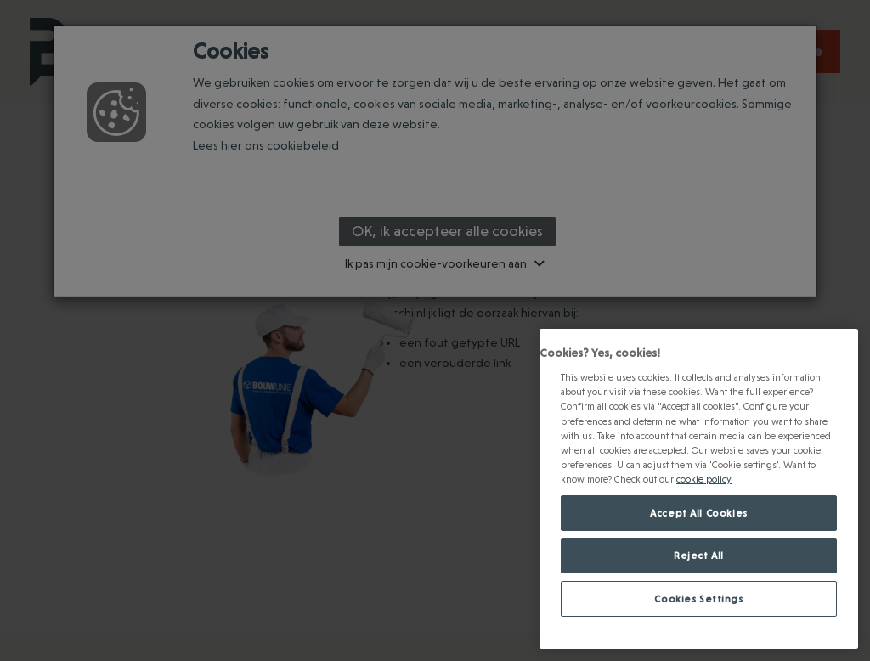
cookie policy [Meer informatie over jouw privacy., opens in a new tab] (704, 478)
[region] (699, 489)
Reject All (699, 555)
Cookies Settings (698, 598)
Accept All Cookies (698, 512)
